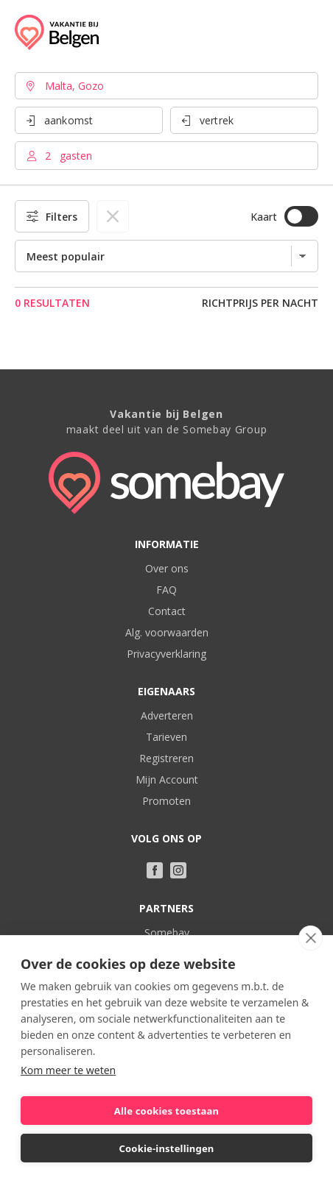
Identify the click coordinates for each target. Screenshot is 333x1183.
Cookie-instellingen (166, 1148)
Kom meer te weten (68, 1070)
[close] (310, 938)
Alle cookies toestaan (166, 1111)
